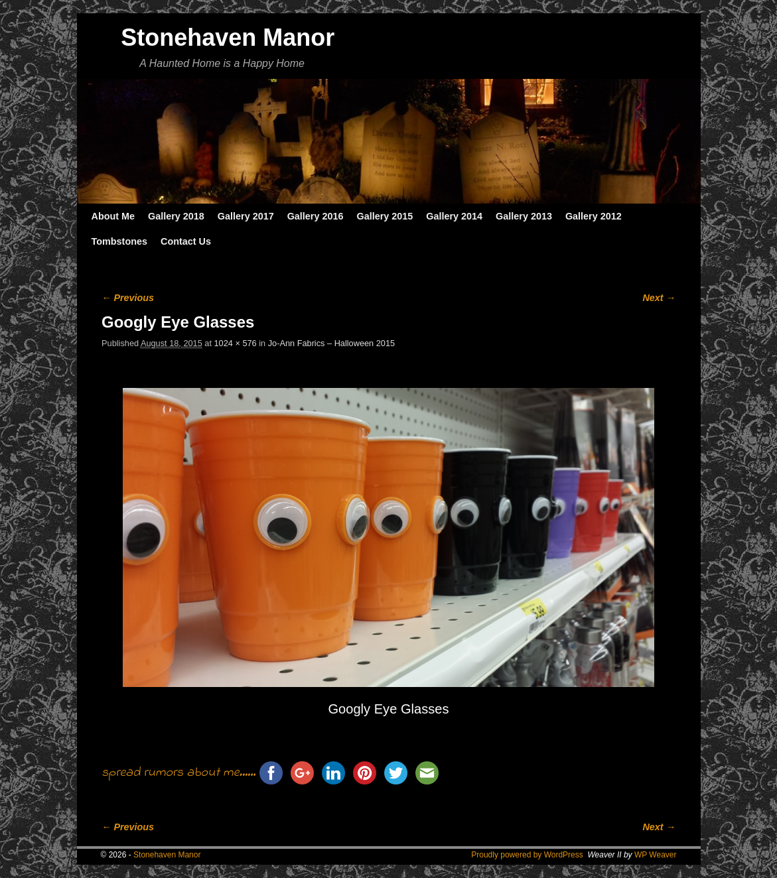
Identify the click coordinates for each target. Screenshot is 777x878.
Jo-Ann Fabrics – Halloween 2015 (331, 343)
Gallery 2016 (315, 216)
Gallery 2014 (454, 216)
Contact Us (186, 241)
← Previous (128, 297)
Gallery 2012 (593, 216)
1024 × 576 (235, 343)
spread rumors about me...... (178, 773)
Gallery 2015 (384, 216)
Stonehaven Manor (227, 37)
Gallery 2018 (176, 216)
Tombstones (119, 241)
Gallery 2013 (524, 216)
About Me (113, 216)
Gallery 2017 (246, 216)
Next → (658, 297)
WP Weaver (655, 854)
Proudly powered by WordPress (527, 854)
